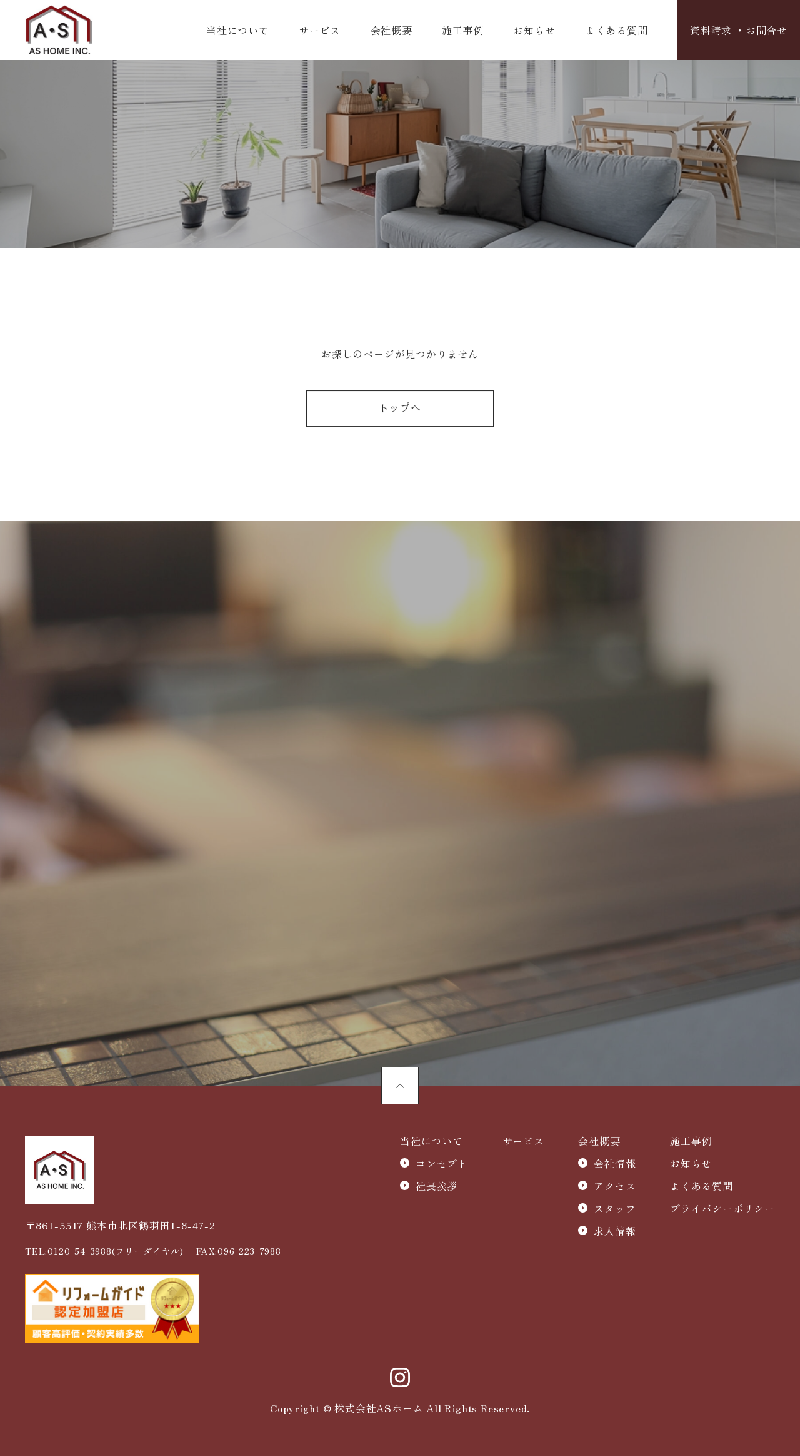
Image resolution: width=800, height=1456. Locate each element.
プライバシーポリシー (722, 1208)
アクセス (615, 1185)
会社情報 (615, 1163)
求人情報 (615, 1230)
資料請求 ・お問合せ (739, 30)
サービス (320, 30)
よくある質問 (616, 30)
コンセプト (442, 1163)
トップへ (400, 409)
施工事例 (463, 30)
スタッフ (615, 1208)
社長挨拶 (437, 1185)
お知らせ (534, 30)
